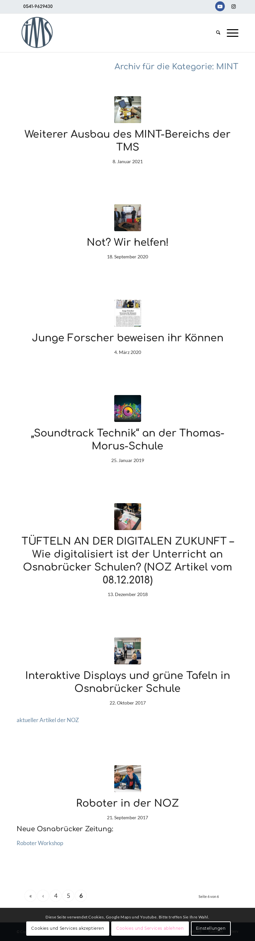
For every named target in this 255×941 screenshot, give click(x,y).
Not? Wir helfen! (128, 242)
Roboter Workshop (40, 843)
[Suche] (218, 33)
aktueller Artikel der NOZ (48, 719)
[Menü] (230, 33)
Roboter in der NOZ (127, 803)
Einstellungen (211, 928)
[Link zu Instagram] (233, 6)
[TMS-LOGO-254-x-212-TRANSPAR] (37, 33)
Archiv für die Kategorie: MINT (176, 66)
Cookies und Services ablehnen (150, 928)
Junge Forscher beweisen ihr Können (127, 338)
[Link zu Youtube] (220, 6)
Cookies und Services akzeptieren (67, 928)
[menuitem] (218, 33)
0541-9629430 (38, 6)
